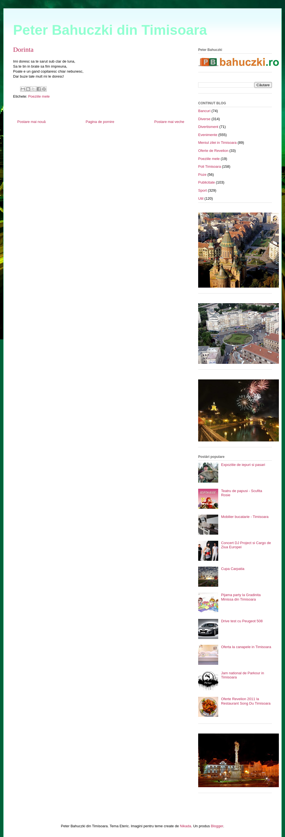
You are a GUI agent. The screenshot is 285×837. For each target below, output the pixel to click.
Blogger (217, 826)
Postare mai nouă (31, 122)
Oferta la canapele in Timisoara (246, 647)
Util (200, 198)
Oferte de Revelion (213, 151)
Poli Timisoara (209, 166)
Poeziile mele (39, 96)
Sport (202, 190)
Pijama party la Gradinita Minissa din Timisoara (241, 597)
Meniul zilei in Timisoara (217, 142)
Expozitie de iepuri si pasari (243, 465)
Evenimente (207, 135)
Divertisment (208, 127)
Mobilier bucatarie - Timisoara (245, 517)
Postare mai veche (169, 122)
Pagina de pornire (100, 122)
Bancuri (204, 111)
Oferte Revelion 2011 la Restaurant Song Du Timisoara (246, 701)
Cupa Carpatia (232, 569)
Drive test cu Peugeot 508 (242, 621)
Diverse (204, 119)
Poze (202, 174)
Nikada (185, 826)
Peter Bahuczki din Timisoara (110, 30)
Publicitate (206, 182)
